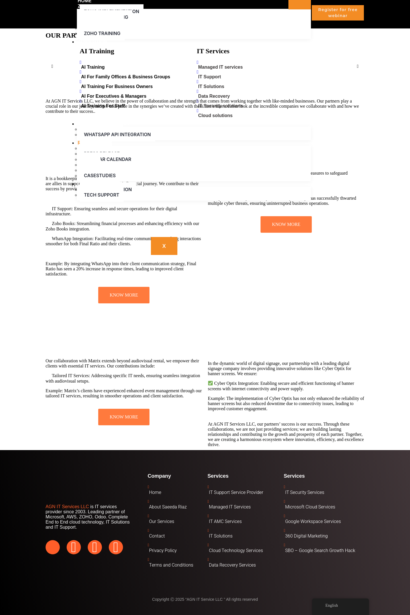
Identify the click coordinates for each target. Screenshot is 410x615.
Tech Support (101, 195)
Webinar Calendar (107, 159)
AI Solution (92, 41)
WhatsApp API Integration (117, 134)
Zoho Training (102, 33)
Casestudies (100, 175)
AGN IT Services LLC (67, 506)
